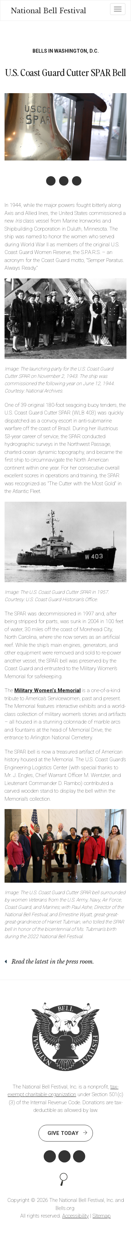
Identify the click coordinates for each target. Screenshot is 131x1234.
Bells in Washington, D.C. (65, 51)
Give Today (63, 1133)
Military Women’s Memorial (47, 690)
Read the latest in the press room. (53, 961)
